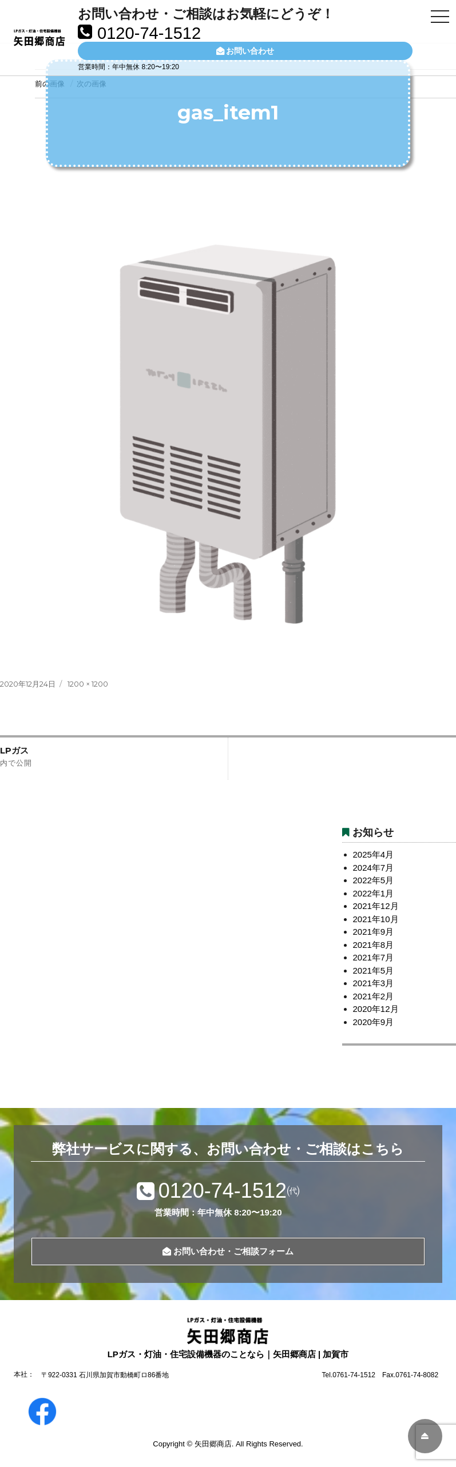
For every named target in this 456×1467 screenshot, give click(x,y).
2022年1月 (373, 893)
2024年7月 (373, 867)
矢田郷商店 (213, 1444)
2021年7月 (373, 957)
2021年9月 (373, 931)
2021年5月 (373, 970)
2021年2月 (373, 996)
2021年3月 (373, 983)
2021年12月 (376, 906)
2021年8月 (373, 945)
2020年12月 (376, 1009)
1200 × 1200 (88, 683)
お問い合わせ (245, 50)
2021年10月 (376, 919)
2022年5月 (373, 880)
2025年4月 (373, 854)
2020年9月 (373, 1022)
